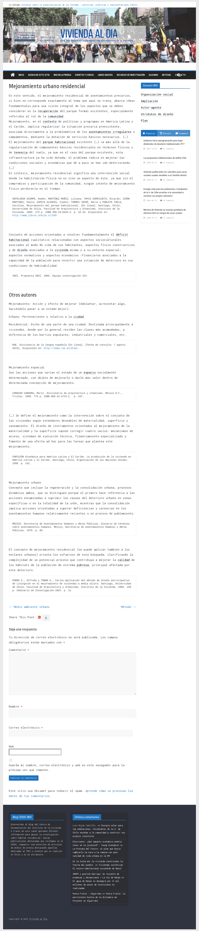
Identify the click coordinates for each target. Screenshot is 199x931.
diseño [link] (22, 250)
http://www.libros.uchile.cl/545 (34, 215)
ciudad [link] (79, 316)
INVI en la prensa (62, 75)
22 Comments (168, 218)
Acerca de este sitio (39, 75)
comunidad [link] (55, 116)
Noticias (166, 75)
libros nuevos (105, 75)
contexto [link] (50, 121)
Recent (165, 133)
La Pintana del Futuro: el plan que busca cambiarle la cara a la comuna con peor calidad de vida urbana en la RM (96, 852)
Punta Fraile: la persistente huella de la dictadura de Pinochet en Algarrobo (99, 897)
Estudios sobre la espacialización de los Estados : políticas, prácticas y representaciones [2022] (79, 5)
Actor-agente (151, 107)
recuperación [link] (48, 111)
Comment (182, 133)
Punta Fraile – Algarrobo (87, 893)
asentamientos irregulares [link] (110, 132)
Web (11, 746)
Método (128, 607)
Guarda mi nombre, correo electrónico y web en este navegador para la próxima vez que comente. (67, 767)
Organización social (157, 94)
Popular (149, 133)
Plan (144, 120)
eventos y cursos (84, 75)
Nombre (15, 706)
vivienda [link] (61, 250)
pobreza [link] (83, 565)
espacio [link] (90, 372)
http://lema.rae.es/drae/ (61, 348)
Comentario (19, 650)
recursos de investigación (131, 75)
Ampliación (149, 101)
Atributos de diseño (157, 114)
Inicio (21, 75)
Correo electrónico (26, 727)
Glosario (153, 75)
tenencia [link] (21, 152)
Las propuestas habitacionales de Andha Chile (165, 158)
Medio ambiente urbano (29, 607)
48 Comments (168, 163)
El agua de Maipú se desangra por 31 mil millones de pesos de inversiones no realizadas (96, 885)
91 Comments (168, 149)
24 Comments (168, 200)
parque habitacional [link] (59, 142)
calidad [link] (124, 560)
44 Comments (168, 180)
